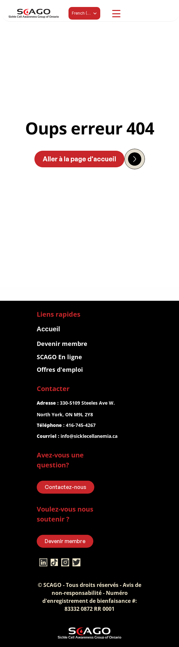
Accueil (48, 329)
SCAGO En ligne (59, 357)
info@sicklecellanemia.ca (89, 436)
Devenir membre (62, 344)
